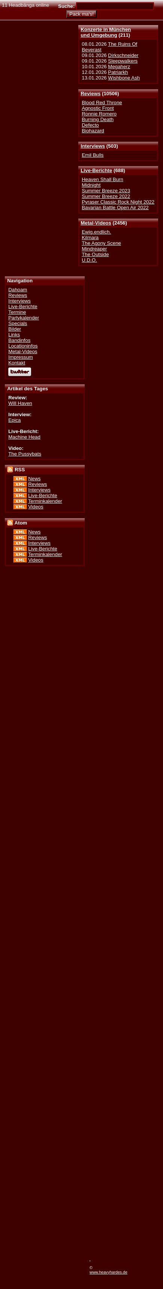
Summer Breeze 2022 (106, 196)
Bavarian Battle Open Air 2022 (115, 207)
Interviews (93, 146)
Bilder (14, 329)
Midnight (91, 185)
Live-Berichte (96, 170)
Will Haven (20, 403)
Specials (17, 323)
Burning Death (98, 119)
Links (14, 334)
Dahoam (17, 289)
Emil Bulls (92, 155)
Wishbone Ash (124, 78)
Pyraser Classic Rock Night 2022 (118, 202)
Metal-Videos (96, 223)
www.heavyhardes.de (108, 1272)
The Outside (95, 254)
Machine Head (24, 437)
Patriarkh (118, 72)
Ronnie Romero (99, 114)
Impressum (20, 357)
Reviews (90, 93)
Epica (14, 420)
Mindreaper (94, 249)
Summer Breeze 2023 (106, 190)
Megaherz (119, 66)
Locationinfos (22, 346)
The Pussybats (24, 454)
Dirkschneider (123, 55)
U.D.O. (89, 260)
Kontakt (16, 363)
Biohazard (93, 130)
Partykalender (23, 318)
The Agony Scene (101, 243)
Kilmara (90, 237)
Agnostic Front (98, 108)
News (34, 478)
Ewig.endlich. (96, 232)
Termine (17, 312)
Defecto (90, 125)
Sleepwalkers (123, 61)
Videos (35, 507)
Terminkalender (45, 501)
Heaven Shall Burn (102, 179)
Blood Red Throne (102, 102)
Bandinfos (19, 340)
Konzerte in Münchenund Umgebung (106, 32)
